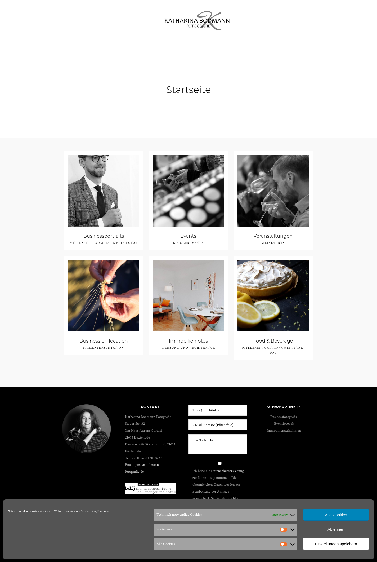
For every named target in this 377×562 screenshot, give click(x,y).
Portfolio (37, 18)
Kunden (311, 18)
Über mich (260, 18)
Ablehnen (335, 529)
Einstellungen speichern (336, 544)
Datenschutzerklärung (227, 470)
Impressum (339, 18)
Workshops (69, 18)
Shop (288, 18)
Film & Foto (103, 18)
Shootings (135, 18)
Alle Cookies (336, 514)
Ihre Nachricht (217, 444)
